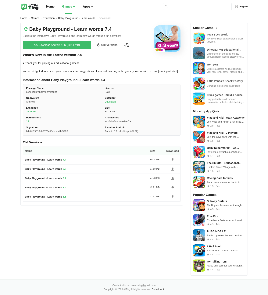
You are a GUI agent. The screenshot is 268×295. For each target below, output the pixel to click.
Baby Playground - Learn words (76, 18)
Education (49, 18)
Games (68, 6)
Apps (88, 6)
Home (50, 6)
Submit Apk (158, 289)
